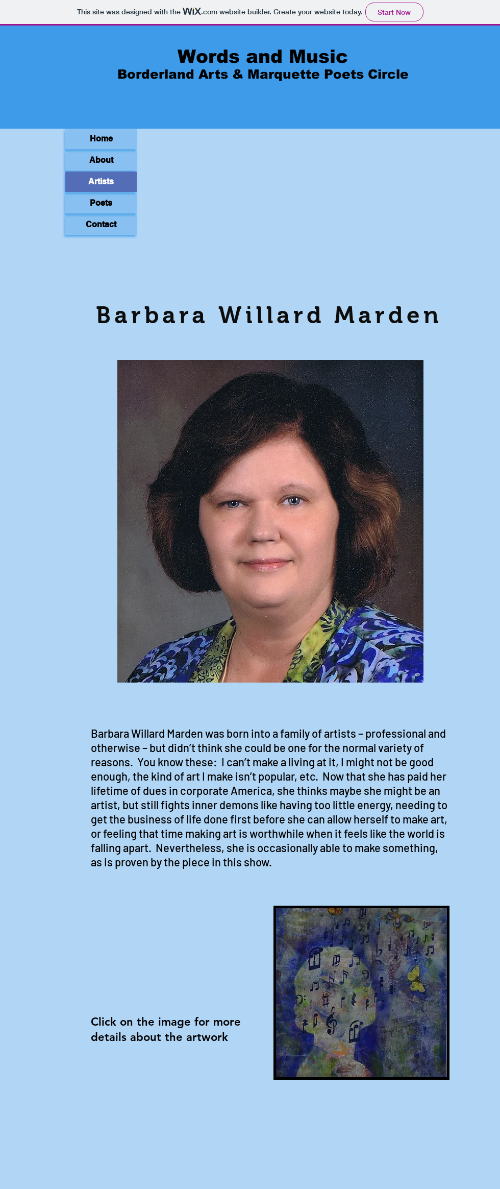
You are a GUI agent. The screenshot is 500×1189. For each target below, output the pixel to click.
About (101, 160)
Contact (101, 224)
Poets (101, 203)
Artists (101, 181)
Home (101, 138)
